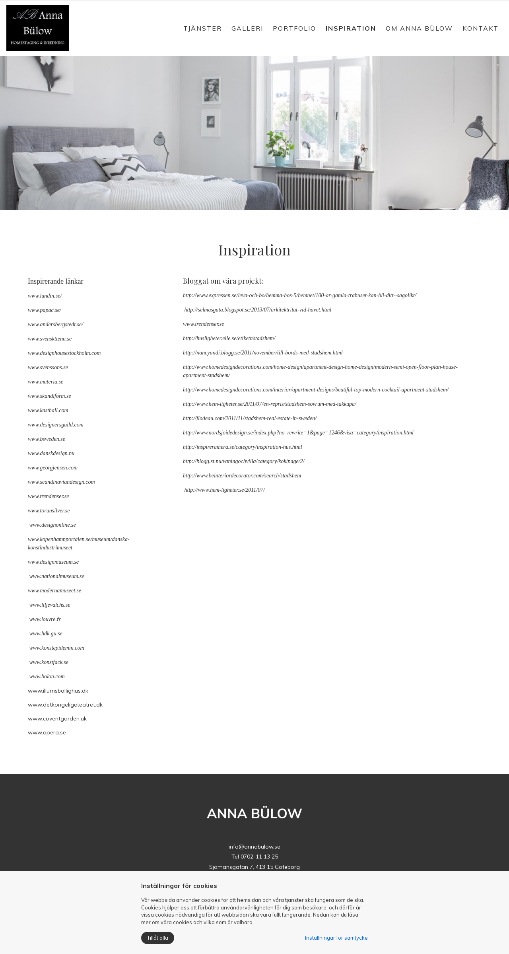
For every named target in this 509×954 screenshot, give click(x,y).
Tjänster (202, 28)
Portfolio (294, 28)
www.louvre (42, 619)
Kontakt (480, 28)
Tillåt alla (157, 938)
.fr (57, 619)
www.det (40, 704)
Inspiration (351, 28)
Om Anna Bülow (419, 28)
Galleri (247, 28)
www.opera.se (47, 732)
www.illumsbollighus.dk (58, 690)
